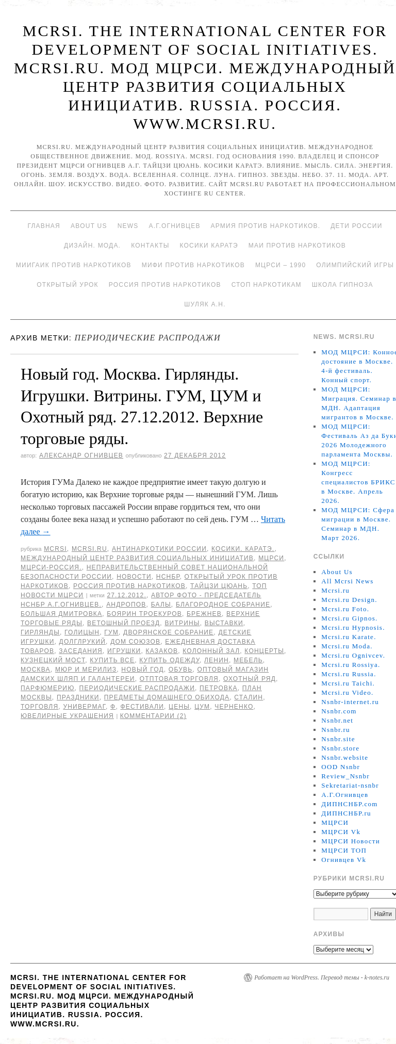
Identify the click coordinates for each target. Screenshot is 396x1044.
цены (179, 706)
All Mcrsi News (347, 581)
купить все (112, 660)
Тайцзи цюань (219, 586)
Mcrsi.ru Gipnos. (349, 618)
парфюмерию (48, 688)
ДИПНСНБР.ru (346, 813)
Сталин (248, 697)
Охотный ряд (249, 678)
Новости (134, 576)
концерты (264, 651)
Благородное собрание (223, 604)
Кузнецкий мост (53, 660)
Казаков (162, 651)
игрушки (124, 651)
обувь (180, 669)
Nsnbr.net (337, 720)
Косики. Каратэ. (242, 548)
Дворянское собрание (168, 632)
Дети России (356, 226)
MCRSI (55, 548)
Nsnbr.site (338, 739)
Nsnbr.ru (335, 729)
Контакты (150, 245)
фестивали (142, 706)
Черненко (233, 706)
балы (161, 604)
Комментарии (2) (153, 716)
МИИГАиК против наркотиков (73, 265)
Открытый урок (67, 284)
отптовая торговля (179, 678)
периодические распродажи (137, 688)
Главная (43, 226)
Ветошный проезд (123, 623)
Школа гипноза (342, 284)
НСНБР (168, 576)
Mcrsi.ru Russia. (348, 674)
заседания (81, 651)
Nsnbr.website (344, 757)
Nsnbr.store (340, 748)
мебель (248, 660)
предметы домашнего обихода (167, 697)
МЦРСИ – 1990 (280, 265)
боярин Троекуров (144, 613)
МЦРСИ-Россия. (51, 567)
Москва (36, 669)
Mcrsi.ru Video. (347, 692)
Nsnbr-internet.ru (350, 702)
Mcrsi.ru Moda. (346, 646)
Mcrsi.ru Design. (349, 599)
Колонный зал (211, 651)
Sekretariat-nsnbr (350, 785)
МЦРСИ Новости (350, 841)
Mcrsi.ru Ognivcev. (353, 655)
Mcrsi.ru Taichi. (348, 683)
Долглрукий (82, 641)
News (128, 226)
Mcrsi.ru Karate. (348, 637)
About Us (89, 226)
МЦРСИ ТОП (344, 850)
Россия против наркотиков (165, 284)
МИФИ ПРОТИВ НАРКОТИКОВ (193, 265)
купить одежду (169, 660)
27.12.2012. (126, 595)
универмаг (84, 706)
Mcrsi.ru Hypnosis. (353, 627)
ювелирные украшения (67, 716)
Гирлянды (40, 632)
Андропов (126, 604)
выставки (224, 623)
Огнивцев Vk (343, 859)
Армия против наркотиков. (266, 226)
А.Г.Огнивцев (174, 226)
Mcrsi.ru (89, 548)
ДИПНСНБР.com (349, 804)
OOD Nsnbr (340, 767)
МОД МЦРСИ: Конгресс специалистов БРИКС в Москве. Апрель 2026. (358, 482)
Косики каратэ (209, 245)
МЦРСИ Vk (340, 832)
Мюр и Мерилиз (86, 669)
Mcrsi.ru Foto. (345, 609)
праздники (78, 697)
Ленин (216, 660)
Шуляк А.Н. (204, 304)
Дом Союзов (135, 641)
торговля (39, 706)
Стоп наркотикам (267, 284)
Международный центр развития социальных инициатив (137, 558)
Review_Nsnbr (345, 776)
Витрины (182, 623)
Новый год (142, 669)
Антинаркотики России (159, 548)
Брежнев (204, 613)
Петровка (219, 688)
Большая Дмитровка (61, 613)
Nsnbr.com (338, 711)
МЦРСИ (271, 558)
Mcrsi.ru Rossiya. (350, 664)
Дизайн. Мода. (92, 245)
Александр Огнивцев (81, 455)
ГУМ (111, 632)
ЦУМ (202, 706)
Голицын (82, 632)
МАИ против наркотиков (297, 245)
